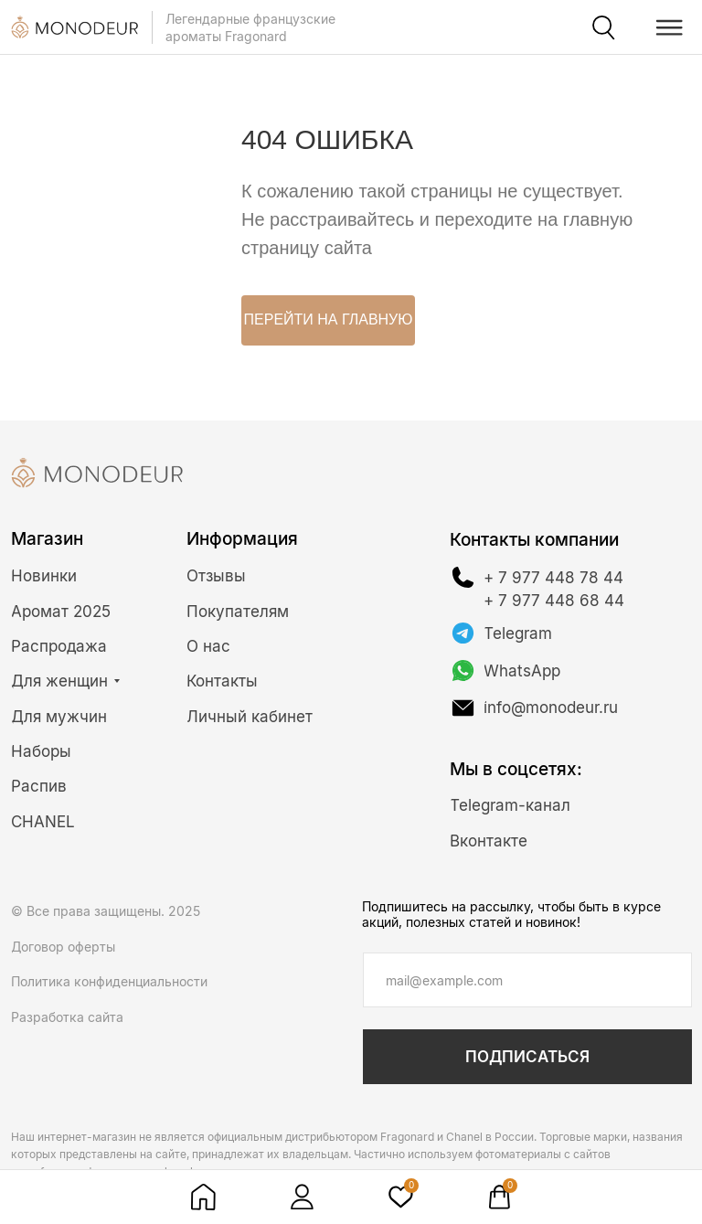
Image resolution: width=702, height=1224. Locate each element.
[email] (527, 980)
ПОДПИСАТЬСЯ (527, 1057)
